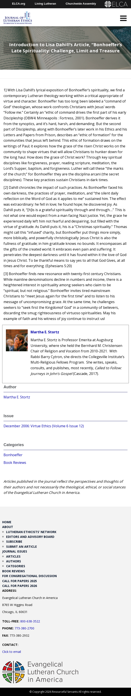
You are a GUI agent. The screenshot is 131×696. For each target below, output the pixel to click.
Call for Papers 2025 (19, 581)
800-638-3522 (30, 621)
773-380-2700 (24, 628)
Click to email (11, 652)
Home (6, 522)
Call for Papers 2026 (19, 586)
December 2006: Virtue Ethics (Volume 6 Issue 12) (43, 426)
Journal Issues (14, 551)
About (7, 527)
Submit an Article (21, 546)
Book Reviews (14, 462)
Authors (13, 561)
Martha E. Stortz (45, 332)
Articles (13, 556)
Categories (15, 566)
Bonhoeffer (12, 454)
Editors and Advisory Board (30, 537)
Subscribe (14, 541)
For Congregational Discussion (29, 576)
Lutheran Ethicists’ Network (31, 532)
